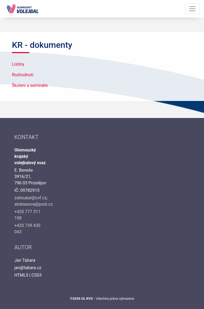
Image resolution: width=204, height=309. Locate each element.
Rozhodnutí (22, 74)
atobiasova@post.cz (33, 204)
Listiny (18, 64)
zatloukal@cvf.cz (30, 197)
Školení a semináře (30, 85)
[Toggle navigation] (192, 8)
